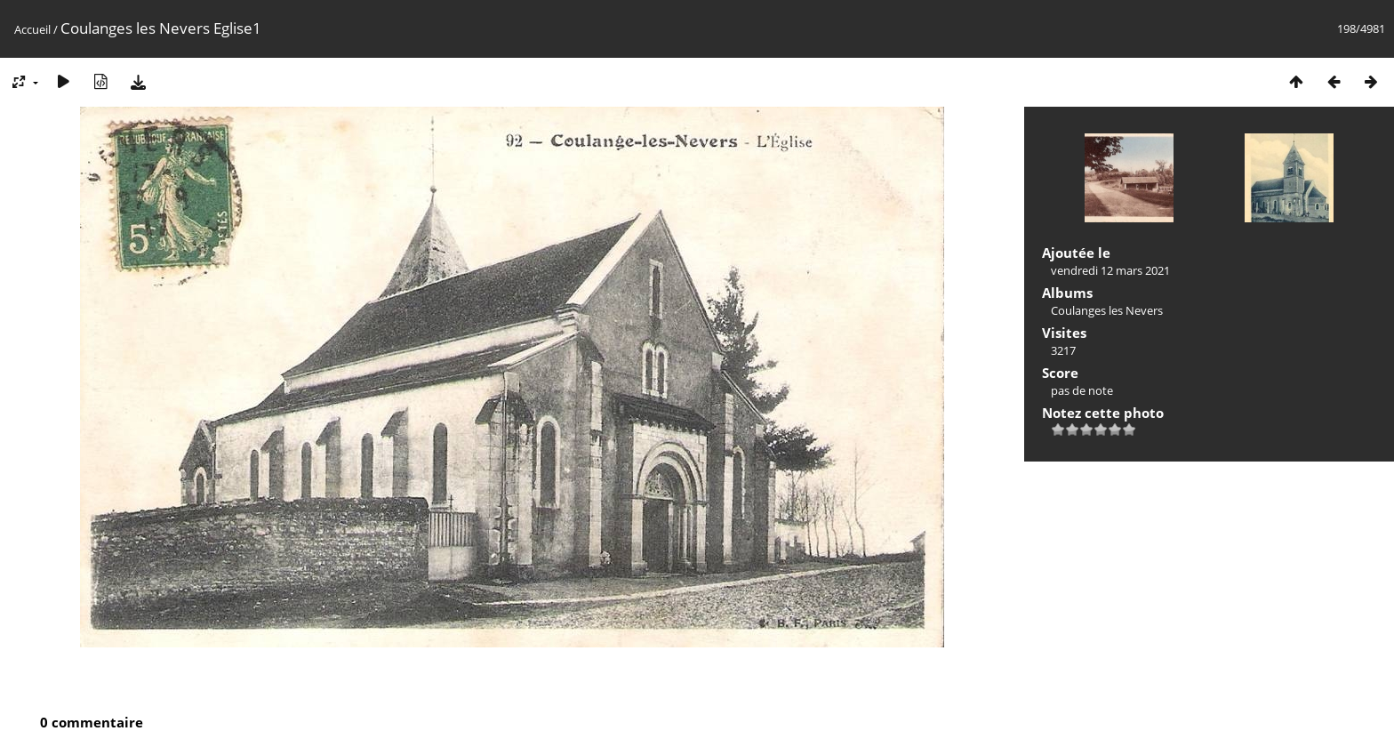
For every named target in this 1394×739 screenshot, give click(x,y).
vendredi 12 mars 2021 (1110, 270)
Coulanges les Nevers (1107, 310)
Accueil (32, 29)
